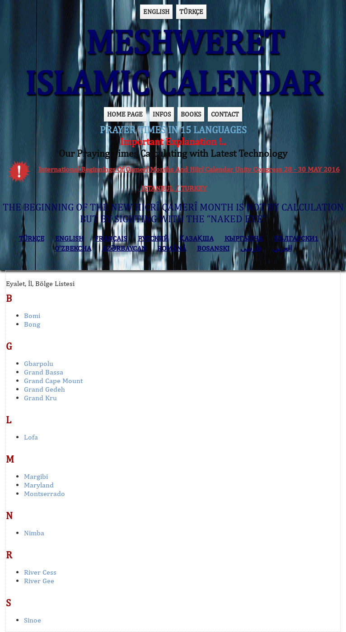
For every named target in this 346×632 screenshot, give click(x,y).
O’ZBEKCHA (73, 248)
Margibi (36, 476)
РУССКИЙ (153, 238)
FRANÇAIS (110, 238)
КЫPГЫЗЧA (243, 238)
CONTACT (225, 114)
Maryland (39, 485)
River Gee (39, 580)
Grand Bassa (43, 372)
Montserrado (44, 493)
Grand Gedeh (44, 389)
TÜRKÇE (191, 11)
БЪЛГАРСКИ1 (296, 238)
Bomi (32, 315)
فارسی (251, 248)
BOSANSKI (213, 248)
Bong (32, 324)
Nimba (34, 533)
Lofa (31, 437)
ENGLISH (156, 11)
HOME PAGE (125, 114)
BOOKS (191, 114)
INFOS (162, 114)
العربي (282, 248)
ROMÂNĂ (171, 248)
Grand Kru (40, 397)
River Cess (40, 572)
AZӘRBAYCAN (124, 248)
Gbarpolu (38, 363)
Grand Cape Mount (53, 380)
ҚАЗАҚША (196, 238)
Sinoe (32, 620)
